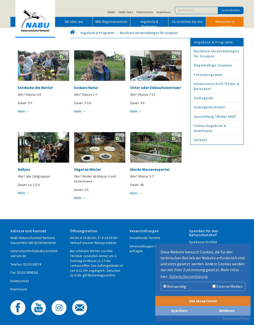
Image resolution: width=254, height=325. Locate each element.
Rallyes (24, 169)
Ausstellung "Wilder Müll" (215, 116)
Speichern (179, 310)
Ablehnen (226, 310)
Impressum (164, 12)
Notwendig (174, 286)
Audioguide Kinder (209, 107)
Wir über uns (74, 21)
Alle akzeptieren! (203, 301)
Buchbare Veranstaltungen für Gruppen (149, 32)
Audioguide (203, 98)
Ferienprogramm (208, 74)
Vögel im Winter (87, 169)
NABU (111, 12)
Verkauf (200, 140)
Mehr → (24, 111)
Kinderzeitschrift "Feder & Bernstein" (216, 86)
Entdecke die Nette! (35, 87)
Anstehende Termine (144, 238)
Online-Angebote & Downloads (210, 128)
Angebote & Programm (149, 23)
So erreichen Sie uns (187, 21)
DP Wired (243, 318)
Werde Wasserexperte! (149, 169)
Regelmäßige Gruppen (213, 65)
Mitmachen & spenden (224, 23)
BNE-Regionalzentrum (111, 21)
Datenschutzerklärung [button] (188, 276)
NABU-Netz (126, 12)
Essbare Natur (86, 87)
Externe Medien (227, 286)
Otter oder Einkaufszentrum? (155, 87)
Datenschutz (144, 12)
